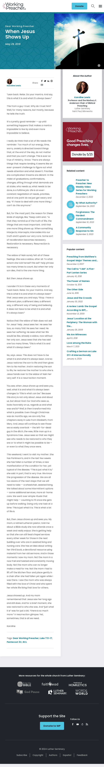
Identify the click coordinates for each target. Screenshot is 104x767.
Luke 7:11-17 (46, 638)
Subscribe (22, 755)
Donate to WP (52, 726)
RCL (25, 642)
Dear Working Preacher (26, 638)
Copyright (38, 755)
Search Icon (93, 6)
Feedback (82, 755)
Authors (53, 755)
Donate (79, 6)
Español (67, 755)
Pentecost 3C (14, 642)
